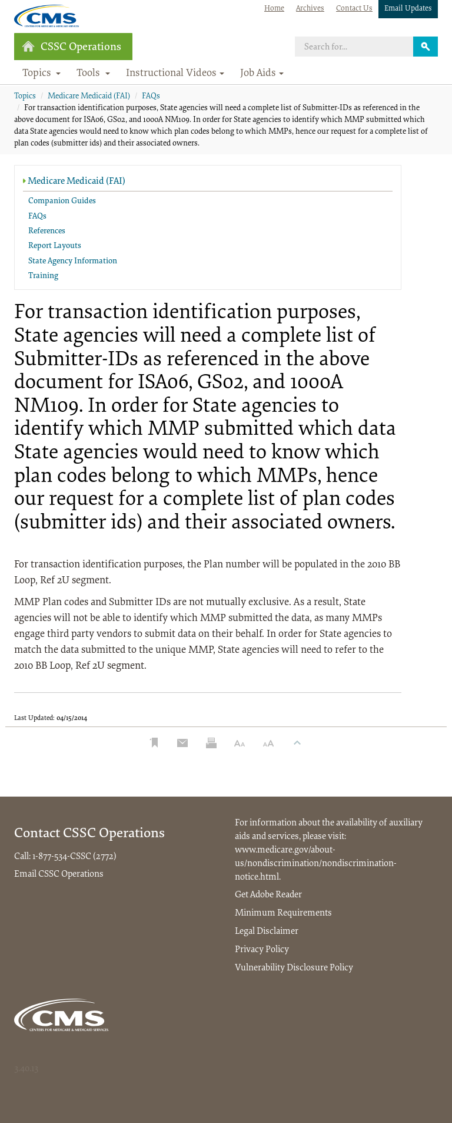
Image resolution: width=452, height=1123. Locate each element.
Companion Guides (62, 201)
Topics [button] (41, 73)
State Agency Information (72, 261)
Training (43, 276)
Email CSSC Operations (59, 874)
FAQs (151, 97)
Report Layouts (54, 246)
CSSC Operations (71, 47)
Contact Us (354, 8)
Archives (310, 8)
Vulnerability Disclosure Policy (294, 968)
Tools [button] (93, 73)
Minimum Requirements (283, 913)
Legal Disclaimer (266, 931)
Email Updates (408, 8)
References (46, 231)
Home (274, 8)
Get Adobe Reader (268, 895)
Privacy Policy (262, 949)
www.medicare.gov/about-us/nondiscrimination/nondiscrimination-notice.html (316, 863)
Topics (25, 97)
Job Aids (262, 73)
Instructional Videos (175, 73)
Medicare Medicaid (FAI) (89, 97)
